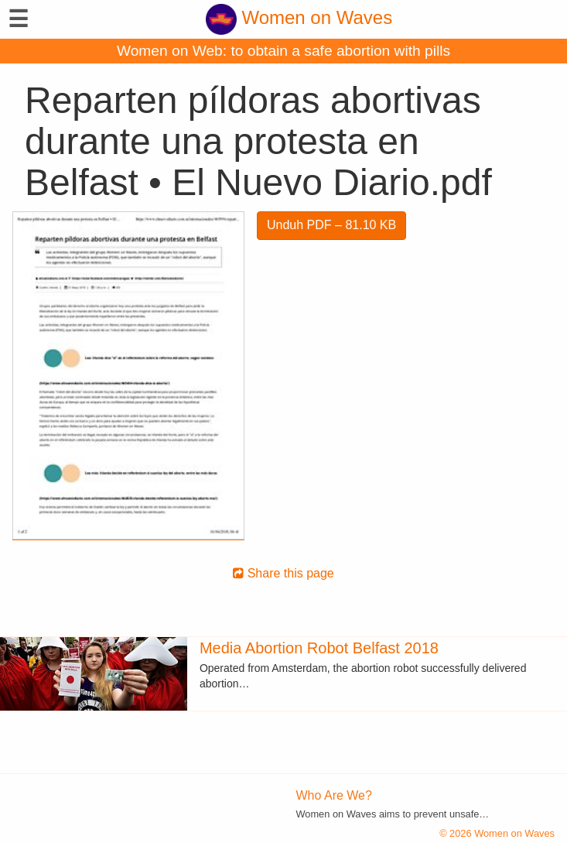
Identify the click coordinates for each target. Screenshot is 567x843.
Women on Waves (299, 17)
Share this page (283, 573)
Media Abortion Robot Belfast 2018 (319, 647)
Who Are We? (334, 795)
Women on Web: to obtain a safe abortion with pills (283, 51)
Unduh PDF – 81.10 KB (331, 224)
